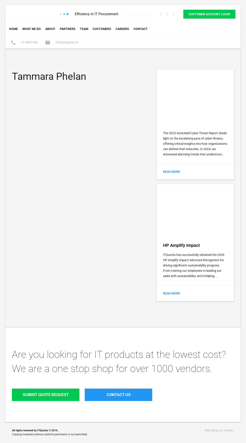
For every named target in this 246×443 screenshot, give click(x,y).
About (50, 29)
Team (84, 29)
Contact (140, 29)
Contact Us (119, 394)
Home (13, 29)
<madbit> (228, 430)
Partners (67, 29)
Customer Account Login (209, 14)
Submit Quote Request (46, 394)
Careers (122, 29)
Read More (171, 171)
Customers (102, 29)
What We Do (31, 29)
